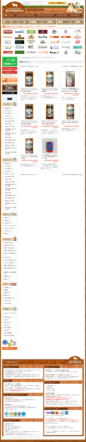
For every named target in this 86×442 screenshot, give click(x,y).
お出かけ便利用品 (8, 332)
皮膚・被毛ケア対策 (9, 121)
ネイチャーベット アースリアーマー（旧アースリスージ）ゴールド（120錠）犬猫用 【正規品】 (49, 122)
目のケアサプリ (7, 257)
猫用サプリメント (51, 57)
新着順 (81, 66)
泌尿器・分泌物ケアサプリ (10, 250)
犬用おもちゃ (7, 292)
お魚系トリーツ (7, 220)
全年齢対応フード (8, 108)
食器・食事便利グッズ (9, 298)
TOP (20, 57)
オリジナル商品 (7, 303)
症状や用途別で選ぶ (26, 57)
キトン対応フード (8, 165)
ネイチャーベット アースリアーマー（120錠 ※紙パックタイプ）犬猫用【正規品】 (49, 90)
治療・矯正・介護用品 (9, 335)
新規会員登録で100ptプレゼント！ (9, 74)
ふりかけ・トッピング (9, 228)
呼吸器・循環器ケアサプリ (10, 265)
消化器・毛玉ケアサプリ (9, 247)
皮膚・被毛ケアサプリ (9, 245)
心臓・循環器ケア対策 (10, 140)
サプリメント (43, 57)
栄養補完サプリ (7, 276)
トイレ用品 (6, 330)
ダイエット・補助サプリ (9, 262)
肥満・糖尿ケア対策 (9, 142)
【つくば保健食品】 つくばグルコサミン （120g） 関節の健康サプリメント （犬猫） (49, 156)
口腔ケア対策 (8, 123)
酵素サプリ (6, 279)
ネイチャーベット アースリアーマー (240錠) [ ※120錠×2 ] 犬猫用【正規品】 (70, 122)
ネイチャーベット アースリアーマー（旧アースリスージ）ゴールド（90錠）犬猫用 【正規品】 (29, 122)
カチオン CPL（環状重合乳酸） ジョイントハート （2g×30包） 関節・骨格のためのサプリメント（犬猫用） (70, 90)
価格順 (77, 66)
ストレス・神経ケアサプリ (10, 260)
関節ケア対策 (8, 137)
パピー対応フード (8, 110)
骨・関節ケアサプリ (8, 242)
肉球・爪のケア (7, 322)
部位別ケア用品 (7, 317)
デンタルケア (7, 325)
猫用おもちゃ (7, 295)
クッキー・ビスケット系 (9, 225)
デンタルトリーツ (8, 230)
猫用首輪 (6, 290)
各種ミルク (6, 233)
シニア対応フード (8, 115)
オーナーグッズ (7, 300)
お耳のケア (6, 319)
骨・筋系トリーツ (8, 222)
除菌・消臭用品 (7, 327)
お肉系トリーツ (7, 217)
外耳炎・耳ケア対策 (9, 126)
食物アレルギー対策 (9, 145)
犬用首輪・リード (8, 287)
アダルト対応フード (8, 113)
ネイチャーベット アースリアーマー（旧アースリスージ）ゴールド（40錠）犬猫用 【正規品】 (29, 90)
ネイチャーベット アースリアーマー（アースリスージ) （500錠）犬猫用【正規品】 (29, 156)
